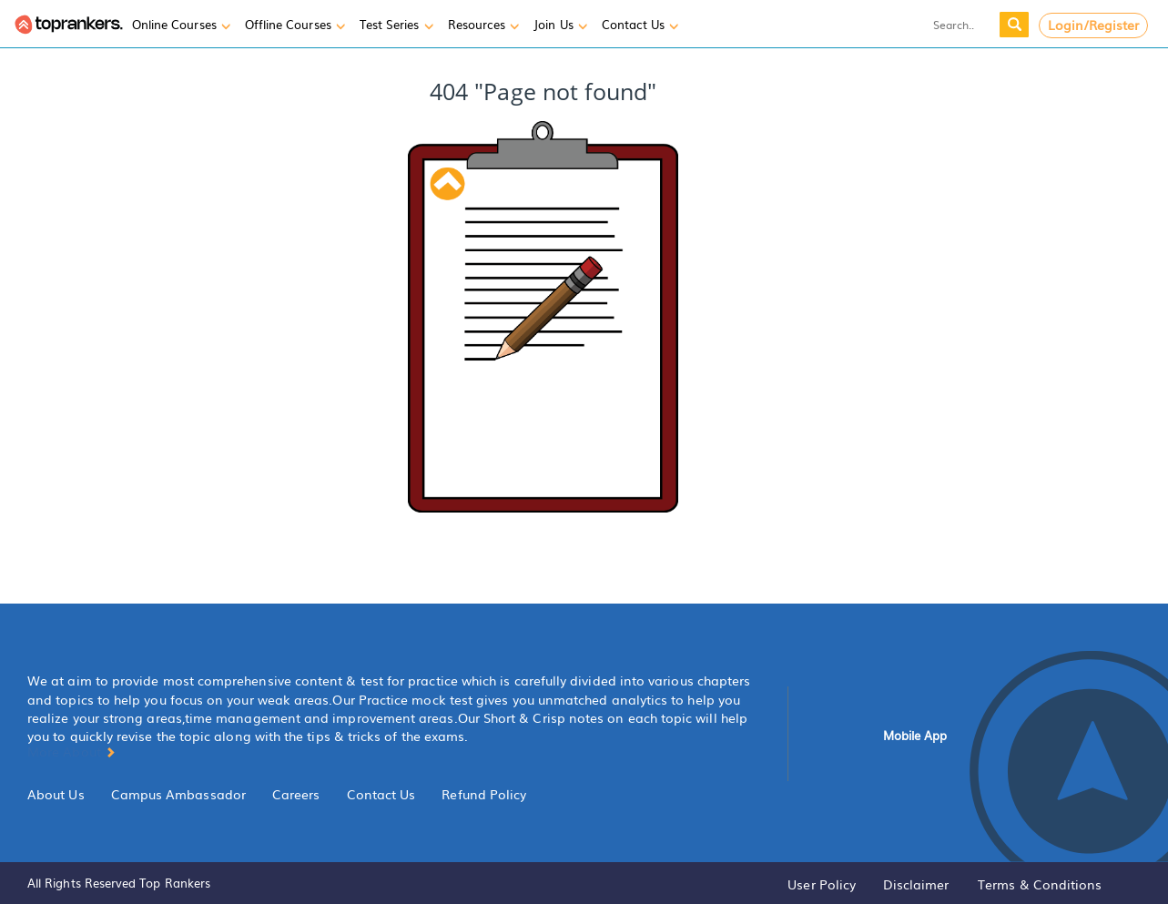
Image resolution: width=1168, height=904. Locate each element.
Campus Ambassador (178, 794)
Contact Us (381, 794)
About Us (56, 794)
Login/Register (1094, 24)
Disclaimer (916, 884)
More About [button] (71, 751)
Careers (296, 794)
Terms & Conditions (1040, 884)
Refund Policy (484, 794)
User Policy (821, 884)
